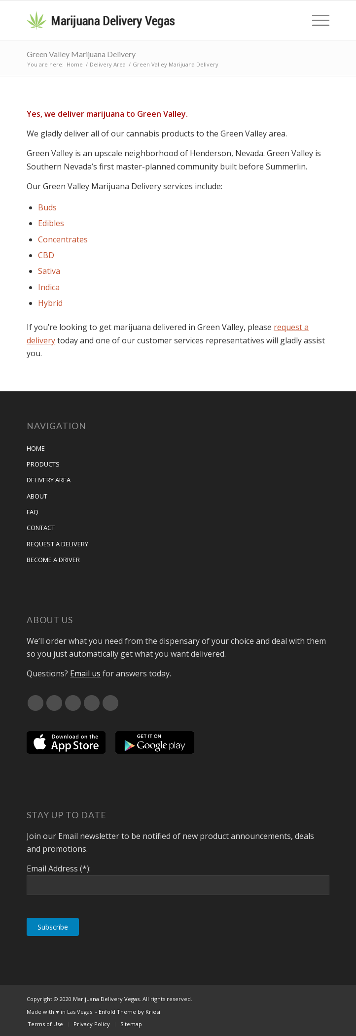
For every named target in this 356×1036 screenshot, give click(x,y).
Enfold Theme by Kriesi (129, 1011)
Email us (85, 673)
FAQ (32, 511)
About (37, 496)
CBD (46, 255)
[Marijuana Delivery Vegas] (148, 20)
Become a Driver (53, 559)
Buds (47, 207)
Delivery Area (49, 479)
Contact (41, 527)
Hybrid (50, 303)
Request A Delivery (57, 543)
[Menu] (315, 20)
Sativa (49, 271)
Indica (49, 287)
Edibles (51, 223)
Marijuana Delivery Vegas (106, 999)
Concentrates (63, 239)
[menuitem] (315, 20)
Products (43, 464)
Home (36, 448)
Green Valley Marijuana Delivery (81, 54)
